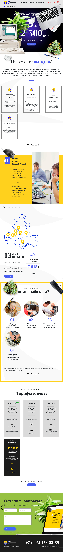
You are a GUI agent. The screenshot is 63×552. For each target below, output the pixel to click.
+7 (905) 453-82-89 (9, 6)
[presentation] (4, 207)
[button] (7, 207)
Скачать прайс (31, 44)
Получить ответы (9, 528)
